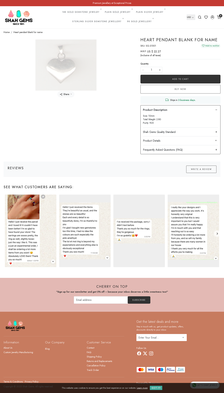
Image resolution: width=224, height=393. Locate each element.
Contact (90, 347)
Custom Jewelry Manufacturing (18, 352)
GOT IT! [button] (156, 387)
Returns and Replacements (99, 361)
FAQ (89, 352)
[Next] (217, 233)
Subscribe (139, 299)
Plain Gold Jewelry (118, 12)
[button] (212, 17)
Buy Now (180, 89)
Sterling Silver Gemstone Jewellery (97, 21)
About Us (8, 347)
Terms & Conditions (13, 381)
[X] (145, 354)
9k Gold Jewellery (140, 21)
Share (64, 94)
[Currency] (191, 17)
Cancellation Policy (96, 365)
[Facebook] (139, 354)
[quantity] (151, 70)
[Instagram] (151, 354)
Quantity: (144, 63)
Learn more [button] (142, 387)
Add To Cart (180, 79)
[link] (199, 17)
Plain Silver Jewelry (150, 12)
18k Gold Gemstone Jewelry (81, 12)
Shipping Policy (94, 356)
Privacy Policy (31, 381)
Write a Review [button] (201, 169)
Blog (47, 348)
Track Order (93, 370)
